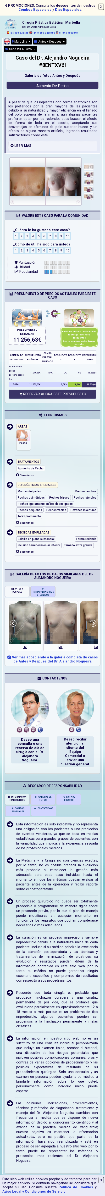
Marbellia (20, 41)
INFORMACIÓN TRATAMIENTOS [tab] (17, 798)
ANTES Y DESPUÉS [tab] (17, 590)
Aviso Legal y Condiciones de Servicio (34, 1192)
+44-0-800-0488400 (42, 33)
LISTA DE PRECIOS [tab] (69, 798)
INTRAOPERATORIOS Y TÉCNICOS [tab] (43, 592)
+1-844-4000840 (67, 33)
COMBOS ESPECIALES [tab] (17, 810)
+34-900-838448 (17, 33)
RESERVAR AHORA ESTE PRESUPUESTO (52, 394)
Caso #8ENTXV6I (19, 49)
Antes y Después (48, 41)
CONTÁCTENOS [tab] (43, 808)
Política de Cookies (76, 1187)
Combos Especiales (34, 10)
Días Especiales (68, 10)
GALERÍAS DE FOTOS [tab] (43, 798)
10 (67, 236)
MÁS (27, 146)
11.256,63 (25, 340)
